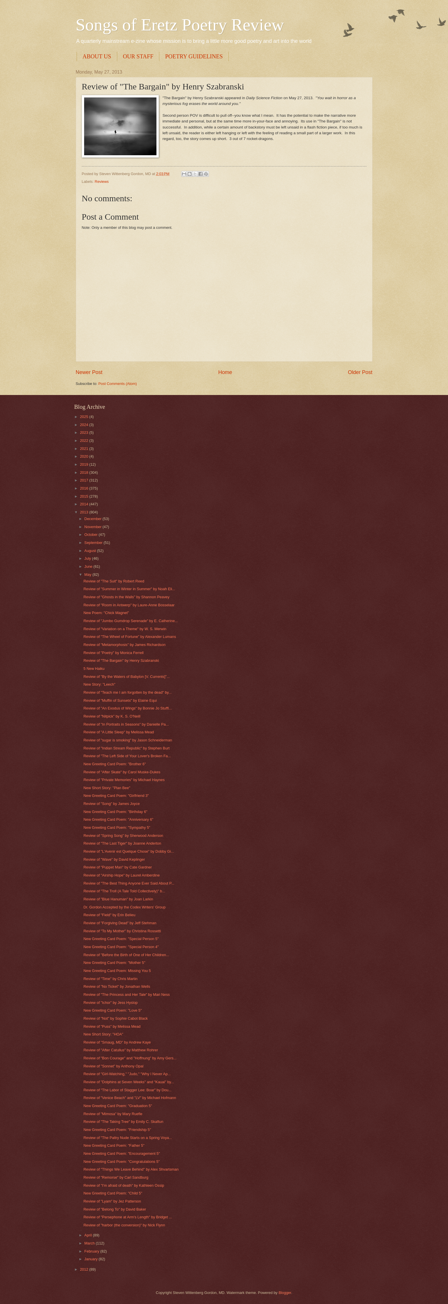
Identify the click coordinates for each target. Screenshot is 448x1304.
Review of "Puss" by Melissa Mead (112, 1026)
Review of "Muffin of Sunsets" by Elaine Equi (120, 700)
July (88, 558)
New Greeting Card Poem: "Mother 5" (114, 962)
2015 (84, 496)
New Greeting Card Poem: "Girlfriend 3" (116, 795)
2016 (84, 488)
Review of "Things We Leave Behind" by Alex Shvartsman (131, 1169)
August (90, 551)
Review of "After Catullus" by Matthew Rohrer (121, 1050)
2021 (84, 448)
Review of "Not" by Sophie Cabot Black (116, 1018)
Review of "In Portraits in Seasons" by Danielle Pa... (126, 724)
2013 (84, 512)
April (88, 1235)
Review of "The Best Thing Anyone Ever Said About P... (129, 883)
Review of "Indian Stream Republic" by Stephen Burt (127, 748)
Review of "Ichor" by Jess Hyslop (111, 1002)
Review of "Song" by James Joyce (112, 803)
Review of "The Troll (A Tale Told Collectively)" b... (124, 891)
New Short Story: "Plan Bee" (107, 788)
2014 (84, 504)
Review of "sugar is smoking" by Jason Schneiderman (128, 740)
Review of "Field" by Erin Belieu (109, 915)
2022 (84, 440)
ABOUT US (97, 56)
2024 (84, 425)
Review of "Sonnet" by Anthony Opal (113, 1066)
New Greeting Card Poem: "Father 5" (114, 1145)
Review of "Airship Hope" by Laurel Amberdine (122, 875)
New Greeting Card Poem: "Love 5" (113, 1010)
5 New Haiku (94, 668)
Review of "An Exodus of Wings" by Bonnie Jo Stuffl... (128, 708)
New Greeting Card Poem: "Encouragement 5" (122, 1153)
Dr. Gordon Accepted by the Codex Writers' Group (125, 907)
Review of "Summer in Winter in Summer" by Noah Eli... (129, 589)
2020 (84, 456)
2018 (84, 472)
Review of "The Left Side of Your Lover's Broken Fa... (127, 756)
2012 (84, 1269)
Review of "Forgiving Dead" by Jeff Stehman (120, 923)
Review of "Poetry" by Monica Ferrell (114, 653)
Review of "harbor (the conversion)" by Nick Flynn (124, 1225)
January (91, 1259)
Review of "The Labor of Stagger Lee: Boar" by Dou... (127, 1090)
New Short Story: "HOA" (103, 1034)
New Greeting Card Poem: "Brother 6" (115, 764)
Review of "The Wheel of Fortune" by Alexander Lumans (130, 636)
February (92, 1251)
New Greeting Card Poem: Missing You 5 (117, 971)
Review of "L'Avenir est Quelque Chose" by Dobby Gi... (129, 851)
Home (225, 372)
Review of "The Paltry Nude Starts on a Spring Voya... (128, 1138)
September (94, 542)
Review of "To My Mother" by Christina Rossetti (122, 931)
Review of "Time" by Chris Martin (111, 979)
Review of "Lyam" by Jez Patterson (112, 1201)
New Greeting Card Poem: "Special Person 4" (121, 947)
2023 (84, 432)
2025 (84, 417)
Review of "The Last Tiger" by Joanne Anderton (122, 843)
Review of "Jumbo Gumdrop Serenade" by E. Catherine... (131, 621)
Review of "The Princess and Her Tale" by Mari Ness (127, 994)
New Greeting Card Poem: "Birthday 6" (116, 812)
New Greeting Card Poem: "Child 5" (113, 1193)
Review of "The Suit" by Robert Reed (114, 581)
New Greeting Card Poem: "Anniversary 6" (118, 819)
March (90, 1243)
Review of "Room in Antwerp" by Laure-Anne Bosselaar (129, 605)
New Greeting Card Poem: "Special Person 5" (121, 939)
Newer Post (89, 372)
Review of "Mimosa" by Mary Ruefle (113, 1114)
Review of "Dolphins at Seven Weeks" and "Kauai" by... (129, 1082)
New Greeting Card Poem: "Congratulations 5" (122, 1161)
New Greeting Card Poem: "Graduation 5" (118, 1106)
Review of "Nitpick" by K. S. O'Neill (112, 716)
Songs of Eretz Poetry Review (180, 24)
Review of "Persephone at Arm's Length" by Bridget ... (128, 1217)
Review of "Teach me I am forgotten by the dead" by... (128, 692)
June (89, 566)
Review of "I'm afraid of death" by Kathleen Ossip (124, 1185)
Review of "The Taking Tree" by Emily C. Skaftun (123, 1121)
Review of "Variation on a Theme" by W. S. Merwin (125, 629)
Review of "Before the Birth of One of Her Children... (126, 955)
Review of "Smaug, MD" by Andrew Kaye (117, 1042)
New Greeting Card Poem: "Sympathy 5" (117, 827)
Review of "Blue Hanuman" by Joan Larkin (118, 899)
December (93, 519)
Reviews (102, 181)
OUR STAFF (138, 56)
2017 (84, 480)
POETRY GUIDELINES (194, 56)
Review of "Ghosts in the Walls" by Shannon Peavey (127, 597)
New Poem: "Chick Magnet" (106, 613)
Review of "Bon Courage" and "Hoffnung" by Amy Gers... (130, 1058)
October (91, 534)
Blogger (285, 1292)
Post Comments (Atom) (117, 383)
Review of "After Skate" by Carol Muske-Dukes (122, 772)
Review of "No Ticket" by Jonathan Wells (117, 986)
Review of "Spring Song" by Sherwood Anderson (123, 835)
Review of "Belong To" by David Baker (115, 1209)
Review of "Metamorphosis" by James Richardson (125, 645)
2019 (84, 464)
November (93, 527)
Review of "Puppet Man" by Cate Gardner (118, 867)
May (88, 574)
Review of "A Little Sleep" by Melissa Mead (119, 732)
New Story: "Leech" (100, 684)
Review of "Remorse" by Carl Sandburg (116, 1177)
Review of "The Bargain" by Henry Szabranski (121, 660)
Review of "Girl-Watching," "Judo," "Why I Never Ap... (127, 1074)
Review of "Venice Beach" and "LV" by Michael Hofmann (130, 1098)
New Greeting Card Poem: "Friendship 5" (117, 1129)
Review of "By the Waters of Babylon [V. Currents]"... (127, 676)
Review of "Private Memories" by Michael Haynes (124, 780)
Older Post (360, 372)
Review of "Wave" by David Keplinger (114, 859)
